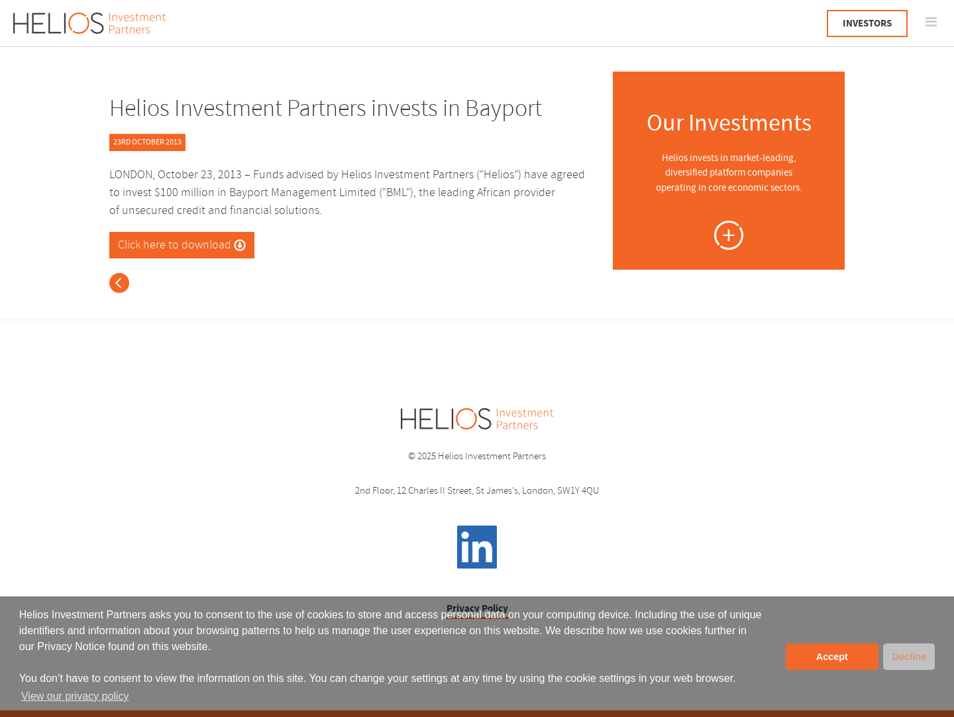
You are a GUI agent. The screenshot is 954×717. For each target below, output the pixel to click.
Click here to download (182, 245)
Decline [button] (909, 656)
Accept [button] (832, 656)
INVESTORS (867, 23)
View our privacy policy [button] (75, 696)
